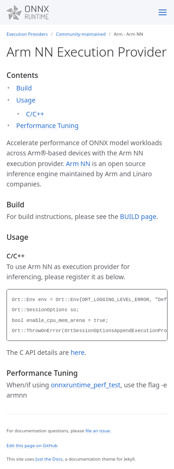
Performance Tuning (47, 125)
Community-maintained (80, 34)
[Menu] (162, 12)
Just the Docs (49, 459)
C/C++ (35, 113)
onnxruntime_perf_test (85, 384)
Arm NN (78, 163)
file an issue (97, 431)
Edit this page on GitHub (32, 446)
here (77, 352)
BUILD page (138, 216)
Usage (25, 100)
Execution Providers (27, 34)
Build (24, 88)
